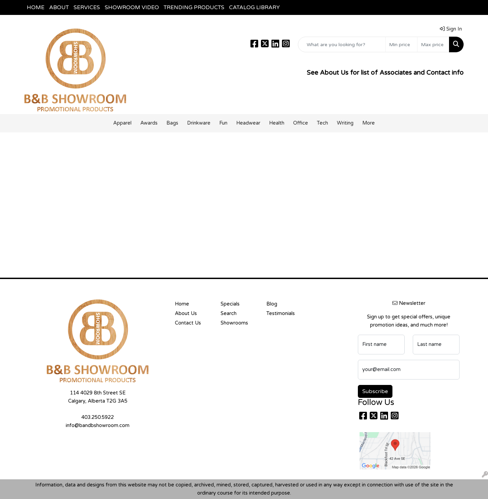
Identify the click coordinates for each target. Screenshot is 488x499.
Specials (230, 304)
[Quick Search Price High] (433, 44)
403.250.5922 (97, 417)
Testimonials (280, 313)
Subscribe (375, 391)
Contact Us (188, 323)
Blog (271, 304)
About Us (186, 313)
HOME (35, 7)
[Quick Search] (342, 44)
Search (229, 313)
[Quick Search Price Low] (401, 44)
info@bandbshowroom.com (97, 425)
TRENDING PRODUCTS (194, 7)
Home (182, 304)
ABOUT (59, 7)
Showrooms (234, 323)
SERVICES (87, 7)
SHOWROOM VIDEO (132, 7)
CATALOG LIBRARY (254, 7)
